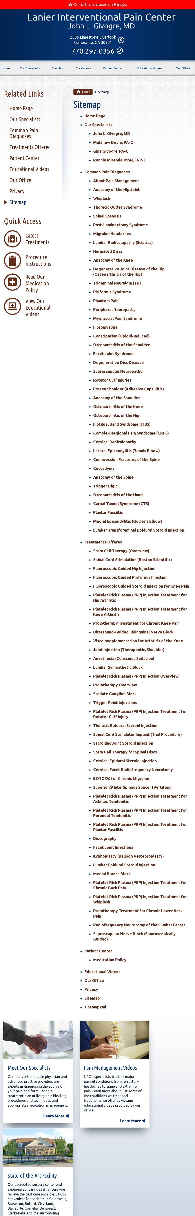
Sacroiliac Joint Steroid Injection (123, 744)
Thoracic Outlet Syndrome (117, 208)
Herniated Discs (108, 252)
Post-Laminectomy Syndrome (120, 225)
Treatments (83, 70)
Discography (105, 839)
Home (7, 72)
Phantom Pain (105, 301)
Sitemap (92, 999)
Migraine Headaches (112, 234)
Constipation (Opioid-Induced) (121, 336)
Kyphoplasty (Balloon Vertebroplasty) (128, 856)
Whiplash (101, 199)
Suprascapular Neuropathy (117, 372)
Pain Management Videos (92, 1064)
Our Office (183, 70)
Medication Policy (109, 960)
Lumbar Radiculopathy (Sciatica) (123, 243)
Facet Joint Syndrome (113, 354)
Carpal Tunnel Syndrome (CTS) (121, 504)
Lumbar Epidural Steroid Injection (124, 865)
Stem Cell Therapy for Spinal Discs (125, 752)
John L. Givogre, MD (111, 134)
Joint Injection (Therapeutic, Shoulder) (128, 650)
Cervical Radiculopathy (114, 442)
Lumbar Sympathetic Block (118, 668)
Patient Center (112, 69)
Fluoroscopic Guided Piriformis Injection (130, 578)
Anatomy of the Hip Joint (116, 190)
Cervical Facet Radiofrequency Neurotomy (133, 770)
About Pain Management (116, 181)
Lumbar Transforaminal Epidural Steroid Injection (138, 530)
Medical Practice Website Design (71, 1206)
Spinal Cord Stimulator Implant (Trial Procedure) (137, 735)
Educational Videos (149, 69)
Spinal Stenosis (107, 216)
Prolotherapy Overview (115, 685)
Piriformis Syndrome (112, 292)
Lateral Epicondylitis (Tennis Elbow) (126, 451)
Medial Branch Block (112, 874)
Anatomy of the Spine (113, 478)
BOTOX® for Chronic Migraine (121, 779)
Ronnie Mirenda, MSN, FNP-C (119, 160)
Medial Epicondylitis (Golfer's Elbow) (127, 522)
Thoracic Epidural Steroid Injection (125, 726)
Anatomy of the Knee (113, 261)
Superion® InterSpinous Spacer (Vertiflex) (132, 788)
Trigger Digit (105, 486)
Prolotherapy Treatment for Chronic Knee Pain (136, 624)
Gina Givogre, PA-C (110, 152)
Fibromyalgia (105, 328)
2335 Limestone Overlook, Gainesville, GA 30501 (70, 1194)
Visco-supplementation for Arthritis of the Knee (138, 641)
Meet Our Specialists (29, 1062)
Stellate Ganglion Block (115, 694)
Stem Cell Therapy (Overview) (121, 551)
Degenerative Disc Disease (118, 363)
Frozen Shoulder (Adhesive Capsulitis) (128, 389)
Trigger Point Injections (115, 703)
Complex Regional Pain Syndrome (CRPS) (131, 433)
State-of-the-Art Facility (162, 1062)
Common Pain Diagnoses (107, 172)
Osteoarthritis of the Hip (116, 416)
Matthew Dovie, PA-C (113, 143)
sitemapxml (95, 1007)
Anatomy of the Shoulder (116, 398)
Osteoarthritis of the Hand (118, 495)
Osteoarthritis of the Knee (118, 407)
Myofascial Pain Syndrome (117, 319)
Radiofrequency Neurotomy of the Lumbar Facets (139, 925)
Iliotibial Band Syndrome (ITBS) (122, 425)
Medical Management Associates (121, 1206)
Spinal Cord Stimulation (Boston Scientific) (132, 560)
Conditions (59, 71)
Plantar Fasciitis (108, 513)
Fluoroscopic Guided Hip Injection (124, 569)
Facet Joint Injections (113, 848)
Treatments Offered (103, 542)
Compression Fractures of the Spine (126, 460)
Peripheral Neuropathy (114, 310)
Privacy (91, 990)
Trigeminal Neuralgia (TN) (117, 283)
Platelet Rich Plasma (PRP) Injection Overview (136, 677)
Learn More (44, 1120)
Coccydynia (104, 469)
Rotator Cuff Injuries (112, 380)
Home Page (95, 116)
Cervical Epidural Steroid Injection (125, 761)
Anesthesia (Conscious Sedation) (123, 659)
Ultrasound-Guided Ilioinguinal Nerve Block (133, 632)
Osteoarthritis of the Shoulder (121, 345)
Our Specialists (30, 69)
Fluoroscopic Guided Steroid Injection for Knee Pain (141, 587)
